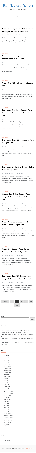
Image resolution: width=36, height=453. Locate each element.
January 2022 (7, 366)
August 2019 (7, 423)
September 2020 (8, 397)
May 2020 (6, 405)
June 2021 (6, 380)
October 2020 (7, 395)
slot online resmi (5, 429)
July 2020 (6, 401)
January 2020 (7, 413)
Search (3, 316)
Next (17, 305)
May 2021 (6, 382)
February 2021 (8, 388)
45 (31, 301)
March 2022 (7, 363)
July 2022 (6, 355)
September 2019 (8, 421)
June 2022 (6, 357)
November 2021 (8, 370)
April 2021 (7, 384)
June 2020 (6, 403)
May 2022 (6, 359)
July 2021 (6, 378)
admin (13, 35)
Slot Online (5, 26)
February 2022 (8, 365)
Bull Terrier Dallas (18, 6)
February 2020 (8, 411)
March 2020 (7, 409)
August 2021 (7, 376)
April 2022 (7, 361)
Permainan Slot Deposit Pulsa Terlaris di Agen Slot (14, 332)
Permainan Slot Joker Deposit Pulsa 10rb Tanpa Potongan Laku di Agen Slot (17, 113)
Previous (5, 301)
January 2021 (7, 390)
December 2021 (8, 368)
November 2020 (8, 394)
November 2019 (8, 417)
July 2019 (6, 425)
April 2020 (7, 407)
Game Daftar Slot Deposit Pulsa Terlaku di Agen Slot (15, 330)
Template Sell (30, 448)
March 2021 (7, 386)
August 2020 (7, 399)
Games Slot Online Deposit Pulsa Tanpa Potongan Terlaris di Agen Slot (16, 197)
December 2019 (8, 415)
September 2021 (8, 374)
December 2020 (8, 392)
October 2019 (7, 419)
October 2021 (7, 372)
